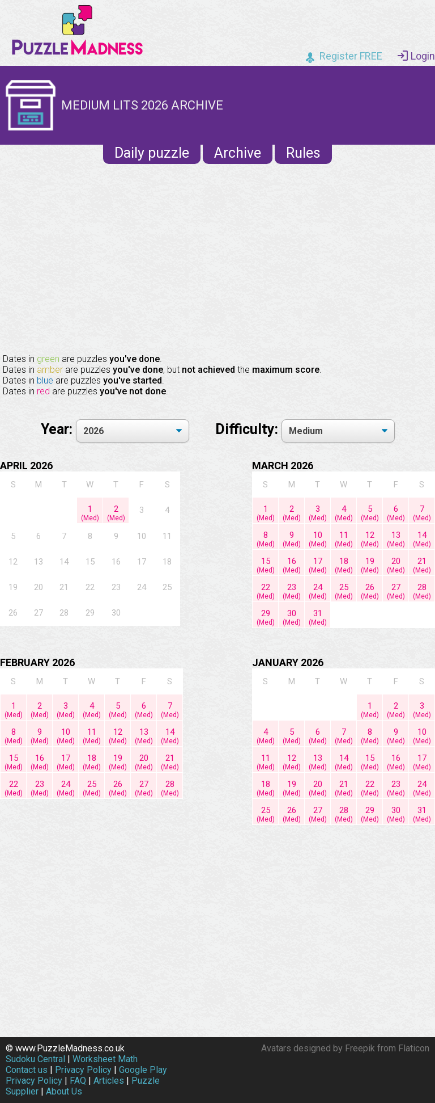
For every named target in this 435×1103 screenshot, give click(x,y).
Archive (237, 153)
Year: (58, 429)
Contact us (27, 1069)
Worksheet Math (105, 1059)
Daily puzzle (151, 153)
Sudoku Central (35, 1059)
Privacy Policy (83, 1069)
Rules (303, 153)
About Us (64, 1091)
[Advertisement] (217, 257)
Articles (108, 1080)
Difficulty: (248, 429)
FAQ (78, 1080)
